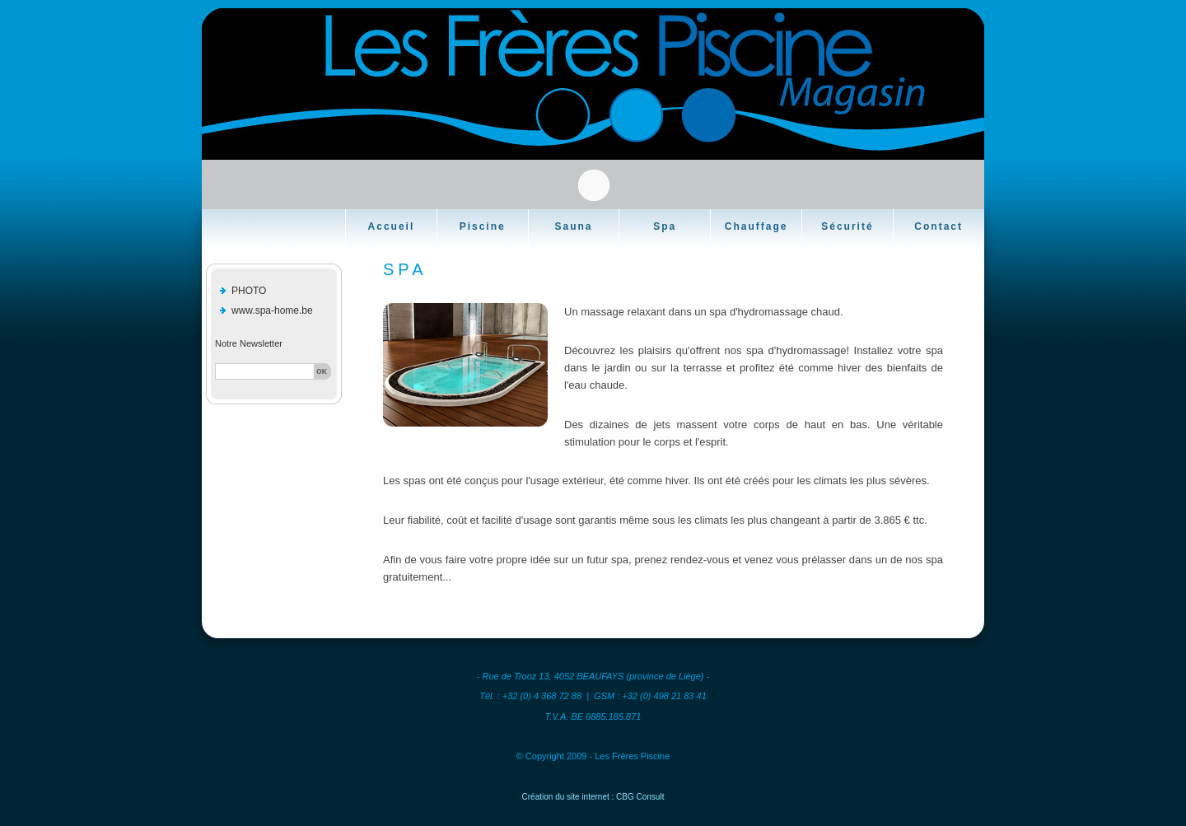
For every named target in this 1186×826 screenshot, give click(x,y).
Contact (938, 226)
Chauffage (756, 226)
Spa (664, 226)
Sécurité (847, 226)
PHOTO (248, 290)
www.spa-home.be (272, 310)
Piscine (483, 226)
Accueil (391, 226)
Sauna (573, 226)
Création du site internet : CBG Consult (593, 796)
